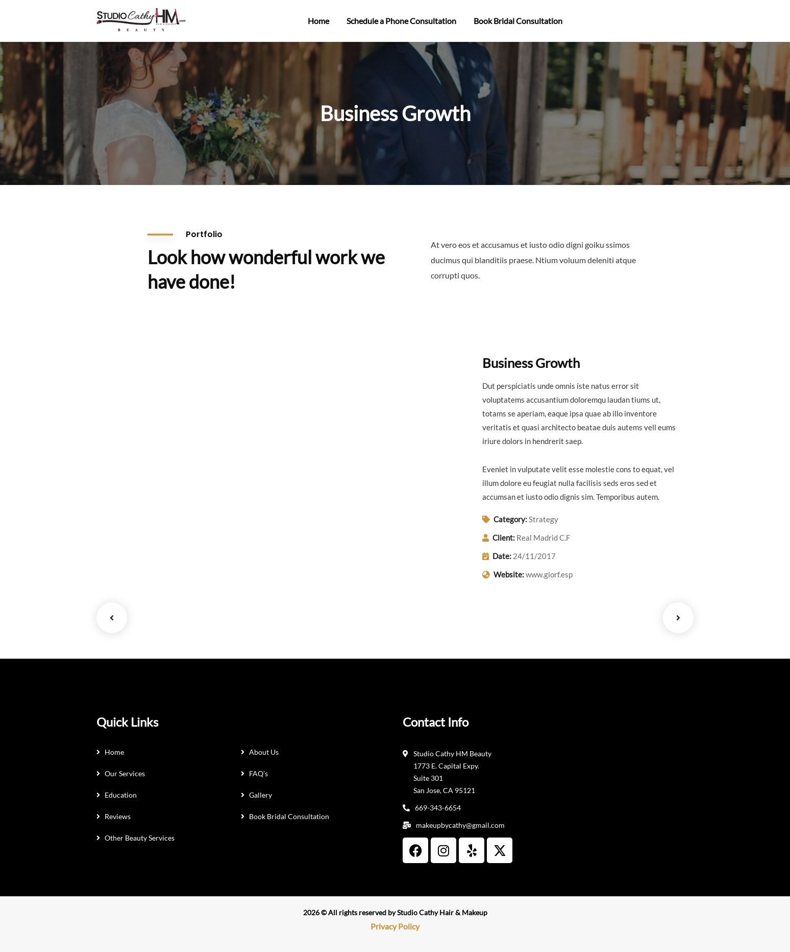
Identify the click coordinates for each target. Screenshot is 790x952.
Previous (111, 617)
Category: (510, 519)
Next (678, 617)
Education (121, 795)
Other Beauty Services (140, 837)
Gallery (260, 795)
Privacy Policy (395, 926)
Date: (501, 556)
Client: (503, 537)
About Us (264, 752)
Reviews (118, 816)
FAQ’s (258, 773)
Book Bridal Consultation (289, 816)
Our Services (125, 773)
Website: (508, 574)
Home (114, 752)
